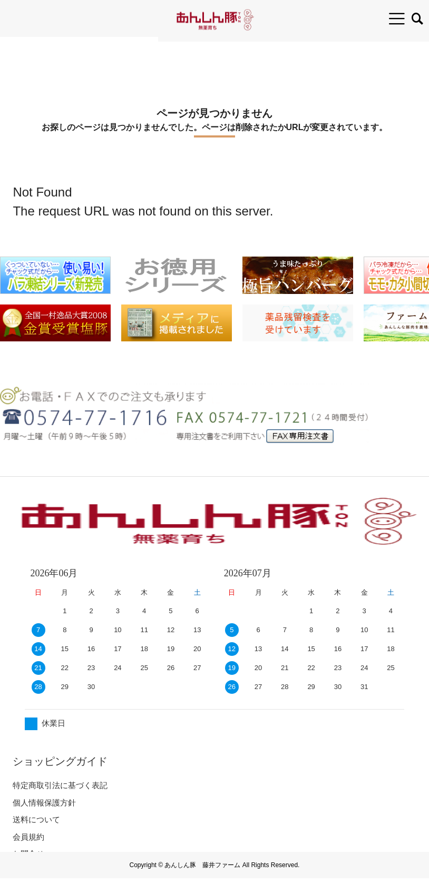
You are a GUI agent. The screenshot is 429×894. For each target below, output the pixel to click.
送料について (36, 819)
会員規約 (28, 836)
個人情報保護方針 (44, 802)
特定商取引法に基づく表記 (60, 785)
